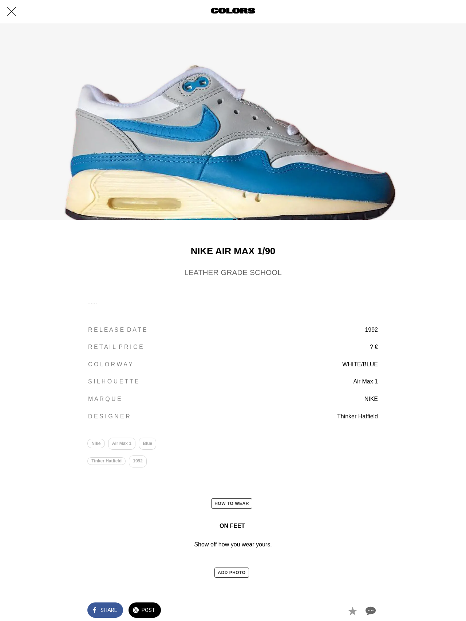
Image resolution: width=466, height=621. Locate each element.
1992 (138, 460)
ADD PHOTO (231, 572)
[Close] (11, 11)
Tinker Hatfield (106, 460)
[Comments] (370, 611)
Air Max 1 (121, 443)
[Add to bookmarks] (352, 611)
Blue (147, 443)
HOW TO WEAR (231, 503)
